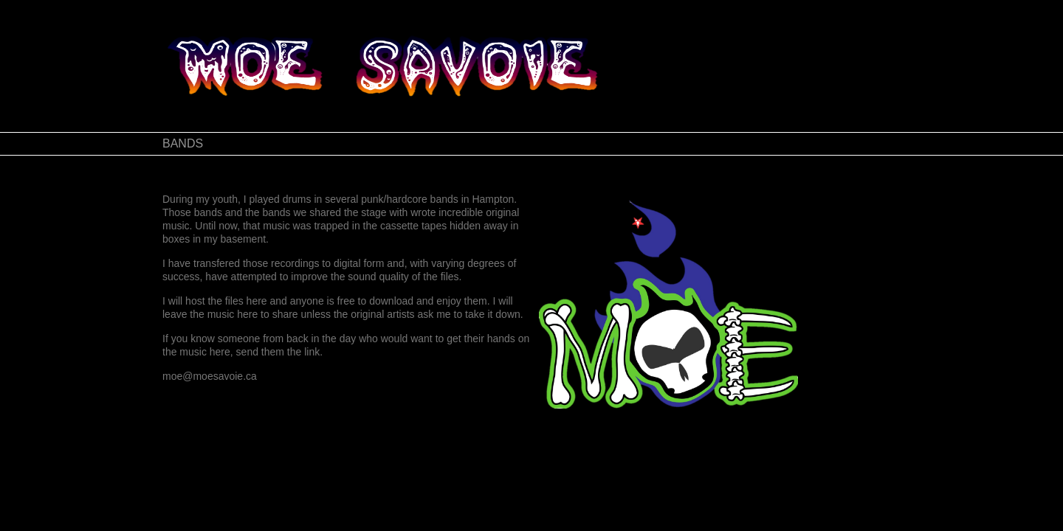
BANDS (182, 143)
